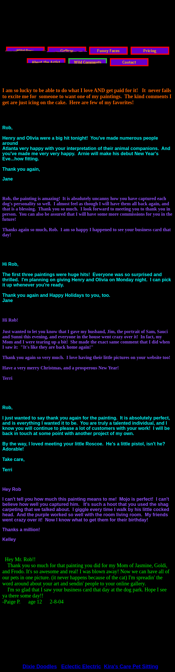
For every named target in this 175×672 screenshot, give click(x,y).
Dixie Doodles (39, 666)
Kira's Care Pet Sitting (131, 666)
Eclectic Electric (81, 666)
